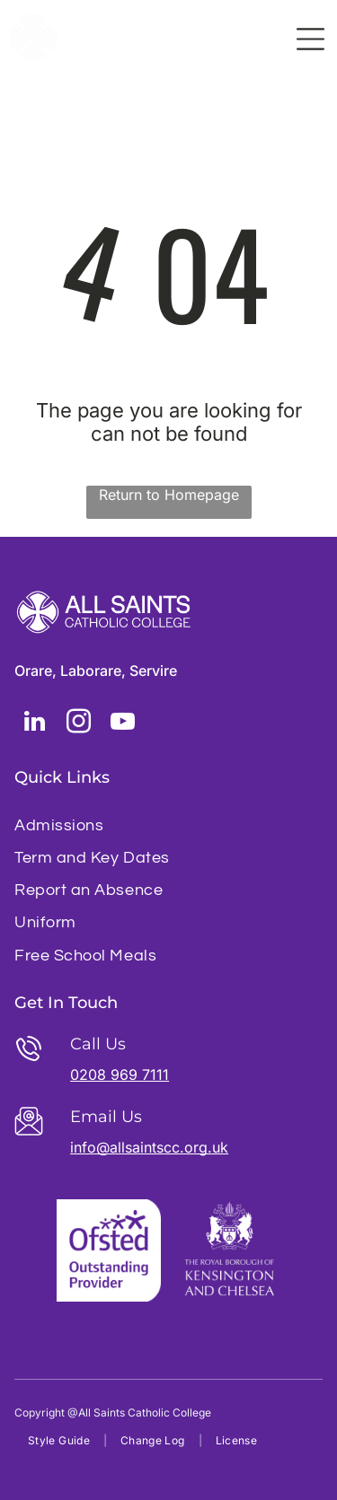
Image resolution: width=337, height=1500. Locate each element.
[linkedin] (34, 724)
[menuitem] (168, 825)
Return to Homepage (169, 495)
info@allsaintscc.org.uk (149, 1147)
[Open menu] (310, 39)
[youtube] (122, 724)
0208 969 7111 (119, 1074)
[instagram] (78, 724)
